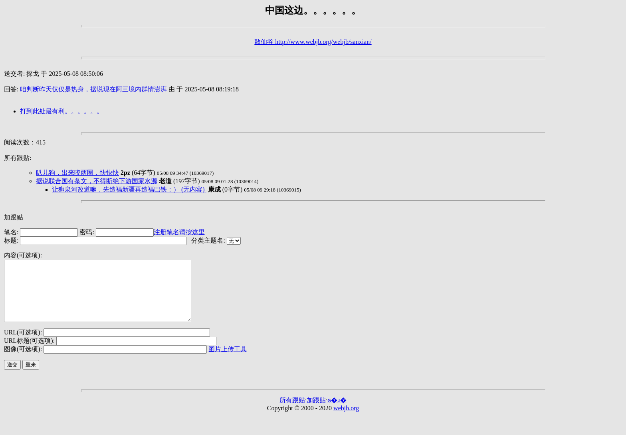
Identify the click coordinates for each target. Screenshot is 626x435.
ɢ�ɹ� (337, 412)
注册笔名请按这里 (179, 232)
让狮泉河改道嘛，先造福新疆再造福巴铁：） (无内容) (129, 189)
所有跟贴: (17, 157)
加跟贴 (13, 217)
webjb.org (346, 420)
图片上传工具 (227, 361)
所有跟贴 (292, 412)
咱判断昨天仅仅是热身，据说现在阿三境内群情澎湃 (93, 89)
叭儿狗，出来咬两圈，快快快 (77, 172)
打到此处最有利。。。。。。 (61, 111)
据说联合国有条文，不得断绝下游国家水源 (96, 181)
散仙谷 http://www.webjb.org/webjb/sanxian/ (312, 41)
